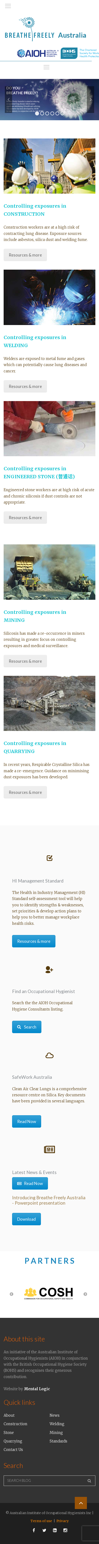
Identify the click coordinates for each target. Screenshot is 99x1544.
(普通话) (65, 477)
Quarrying (13, 1441)
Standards (58, 1441)
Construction (15, 1424)
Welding (57, 1424)
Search (26, 1026)
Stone (9, 1432)
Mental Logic (37, 1389)
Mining (56, 1432)
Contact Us (13, 1449)
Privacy (62, 1521)
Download (26, 1219)
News (55, 1415)
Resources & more (25, 254)
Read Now (26, 1121)
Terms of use (41, 1521)
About (9, 1415)
